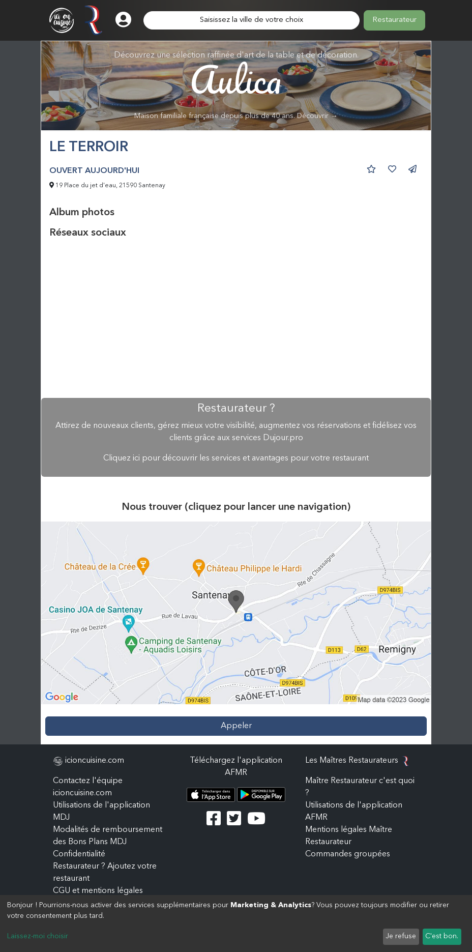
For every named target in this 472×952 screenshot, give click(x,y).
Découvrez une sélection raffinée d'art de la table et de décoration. (236, 85)
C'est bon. (441, 936)
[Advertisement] (236, 318)
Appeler (236, 726)
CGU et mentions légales (98, 891)
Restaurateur (394, 20)
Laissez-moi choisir (37, 936)
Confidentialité (79, 854)
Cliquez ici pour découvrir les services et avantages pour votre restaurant (236, 458)
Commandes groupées (347, 854)
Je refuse (401, 936)
